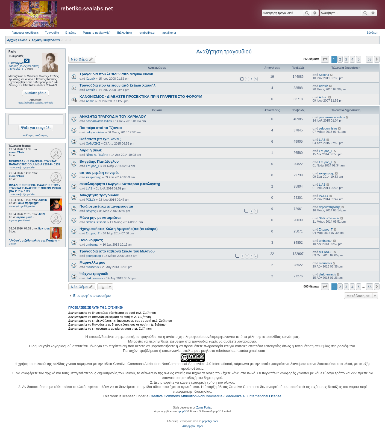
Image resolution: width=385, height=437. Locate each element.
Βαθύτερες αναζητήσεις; (35, 135)
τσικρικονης (93, 177)
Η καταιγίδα (15, 63)
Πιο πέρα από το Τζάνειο (101, 128)
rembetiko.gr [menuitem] (147, 32)
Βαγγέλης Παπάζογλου (99, 161)
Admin (42, 200)
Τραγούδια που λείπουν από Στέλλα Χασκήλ (117, 85)
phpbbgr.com (210, 421)
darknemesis (94, 278)
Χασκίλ (90, 78)
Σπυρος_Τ (326, 151)
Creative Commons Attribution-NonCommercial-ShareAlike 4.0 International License (215, 396)
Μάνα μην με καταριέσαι (100, 217)
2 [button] (340, 59)
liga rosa (43, 228)
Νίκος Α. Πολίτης (97, 154)
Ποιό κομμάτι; (91, 240)
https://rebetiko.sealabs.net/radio (35, 102)
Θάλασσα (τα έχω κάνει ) (101, 139)
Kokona (324, 74)
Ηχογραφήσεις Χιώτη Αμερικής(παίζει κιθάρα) (119, 229)
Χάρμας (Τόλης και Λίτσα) (23, 66)
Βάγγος (91, 210)
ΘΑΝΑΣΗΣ (93, 143)
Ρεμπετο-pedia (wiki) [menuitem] (96, 32)
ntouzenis (92, 267)
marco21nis (16, 152)
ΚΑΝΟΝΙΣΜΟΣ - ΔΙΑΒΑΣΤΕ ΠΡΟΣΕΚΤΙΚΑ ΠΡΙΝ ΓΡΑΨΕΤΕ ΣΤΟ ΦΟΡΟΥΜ (141, 96)
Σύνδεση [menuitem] (372, 32)
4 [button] (352, 59)
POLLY (90, 199)
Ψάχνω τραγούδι (94, 274)
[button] (325, 59)
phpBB (183, 411)
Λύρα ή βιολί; (91, 150)
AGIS (41, 214)
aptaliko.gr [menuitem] (169, 32)
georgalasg (93, 255)
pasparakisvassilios (99, 121)
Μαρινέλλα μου (92, 262)
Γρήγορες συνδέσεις (25, 32)
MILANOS (326, 252)
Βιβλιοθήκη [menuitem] (124, 32)
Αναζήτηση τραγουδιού (224, 51)
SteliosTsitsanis (96, 222)
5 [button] (359, 59)
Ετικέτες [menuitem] (70, 32)
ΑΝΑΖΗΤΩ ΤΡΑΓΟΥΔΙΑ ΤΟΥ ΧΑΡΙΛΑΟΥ (113, 116)
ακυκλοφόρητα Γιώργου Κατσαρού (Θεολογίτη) (120, 184)
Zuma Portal (203, 407)
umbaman (92, 244)
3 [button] (346, 59)
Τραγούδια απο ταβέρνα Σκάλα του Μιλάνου (117, 251)
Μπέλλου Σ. (17, 69)
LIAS (322, 139)
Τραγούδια (52, 32)
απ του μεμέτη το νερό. (99, 173)
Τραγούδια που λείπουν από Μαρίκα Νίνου (116, 74)
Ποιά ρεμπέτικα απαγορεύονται (106, 206)
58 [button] (370, 59)
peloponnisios (95, 132)
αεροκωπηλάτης (329, 207)
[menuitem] (188, 426)
